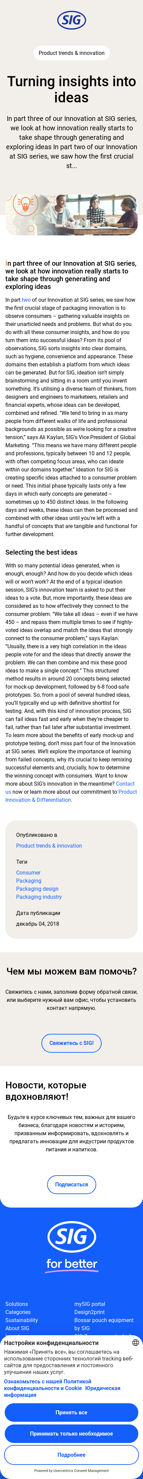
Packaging (28, 881)
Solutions (16, 1304)
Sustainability (21, 1320)
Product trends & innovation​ (49, 846)
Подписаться (71, 1184)
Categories (18, 1312)
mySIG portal (89, 1304)
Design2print (89, 1312)
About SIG (17, 1328)
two (26, 300)
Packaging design (37, 889)
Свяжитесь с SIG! (71, 1043)
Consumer (28, 872)
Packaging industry (39, 897)
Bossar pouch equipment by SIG (104, 1324)
